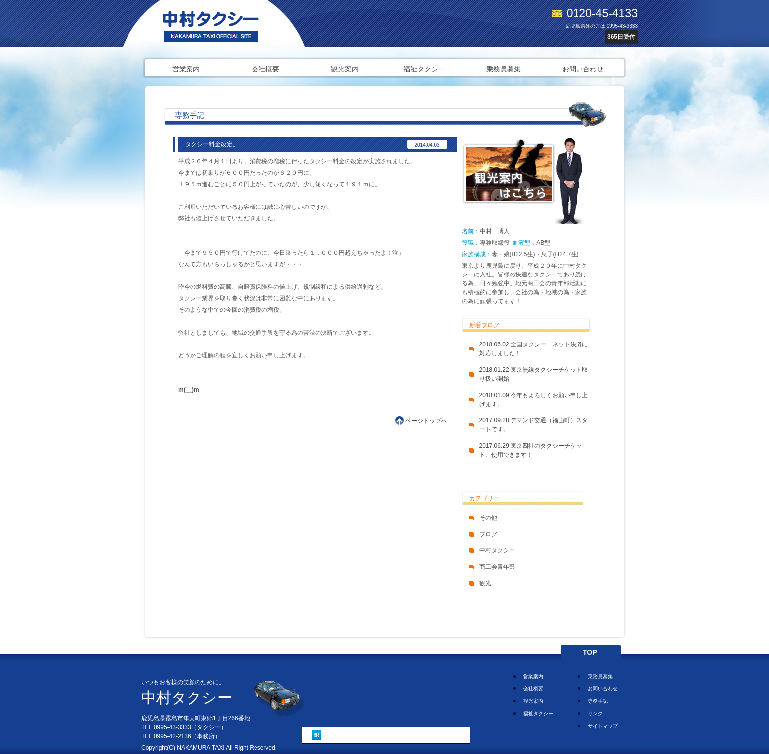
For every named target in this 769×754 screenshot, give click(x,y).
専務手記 (598, 701)
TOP (590, 652)
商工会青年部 (497, 566)
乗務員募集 (503, 69)
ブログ (488, 534)
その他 (488, 517)
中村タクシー (497, 550)
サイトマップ (603, 726)
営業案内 (186, 69)
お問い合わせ (583, 69)
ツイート (341, 734)
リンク (595, 713)
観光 (485, 583)
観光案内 (345, 69)
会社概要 (265, 69)
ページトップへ (426, 420)
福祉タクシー (424, 69)
